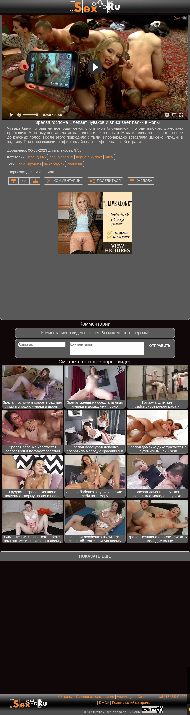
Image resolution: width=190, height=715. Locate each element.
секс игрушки (29, 164)
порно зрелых (61, 157)
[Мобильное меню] (4, 7)
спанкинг (74, 164)
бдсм (109, 157)
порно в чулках (89, 157)
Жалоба (144, 180)
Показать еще (95, 556)
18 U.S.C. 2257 (177, 697)
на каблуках (54, 164)
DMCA (104, 703)
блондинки (37, 157)
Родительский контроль (131, 703)
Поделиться (109, 180)
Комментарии (67, 180)
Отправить (160, 346)
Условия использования (94, 697)
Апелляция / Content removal (140, 697)
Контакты (65, 697)
